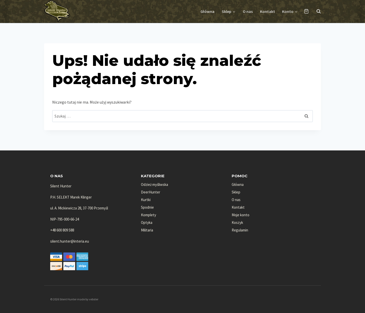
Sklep (236, 192)
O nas (248, 11)
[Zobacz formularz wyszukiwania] (316, 11)
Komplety (148, 214)
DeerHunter (150, 192)
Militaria (147, 230)
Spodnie (147, 207)
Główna (207, 11)
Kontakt (267, 11)
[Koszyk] (306, 11)
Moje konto (240, 214)
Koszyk (237, 222)
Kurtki (146, 199)
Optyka (146, 222)
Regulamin (240, 230)
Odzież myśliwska (154, 184)
